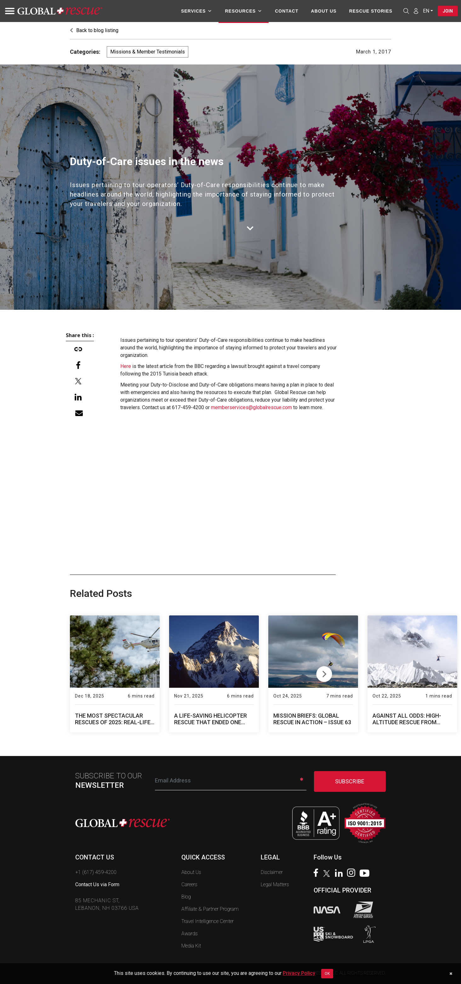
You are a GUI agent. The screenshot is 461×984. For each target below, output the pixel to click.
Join (448, 11)
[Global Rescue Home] (59, 11)
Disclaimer (272, 872)
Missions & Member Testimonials (147, 52)
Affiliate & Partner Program (210, 909)
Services (197, 11)
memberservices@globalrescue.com (251, 407)
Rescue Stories (370, 11)
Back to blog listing (94, 30)
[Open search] (406, 11)
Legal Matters (275, 884)
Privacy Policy (299, 973)
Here (125, 366)
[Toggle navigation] (8, 11)
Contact (286, 11)
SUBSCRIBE (349, 781)
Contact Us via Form (97, 884)
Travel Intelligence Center (207, 921)
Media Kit (191, 946)
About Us (323, 11)
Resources (243, 11)
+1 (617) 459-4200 (96, 872)
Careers (189, 884)
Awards (189, 934)
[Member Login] (416, 10)
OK (327, 973)
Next (324, 672)
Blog (186, 897)
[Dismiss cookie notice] (450, 973)
